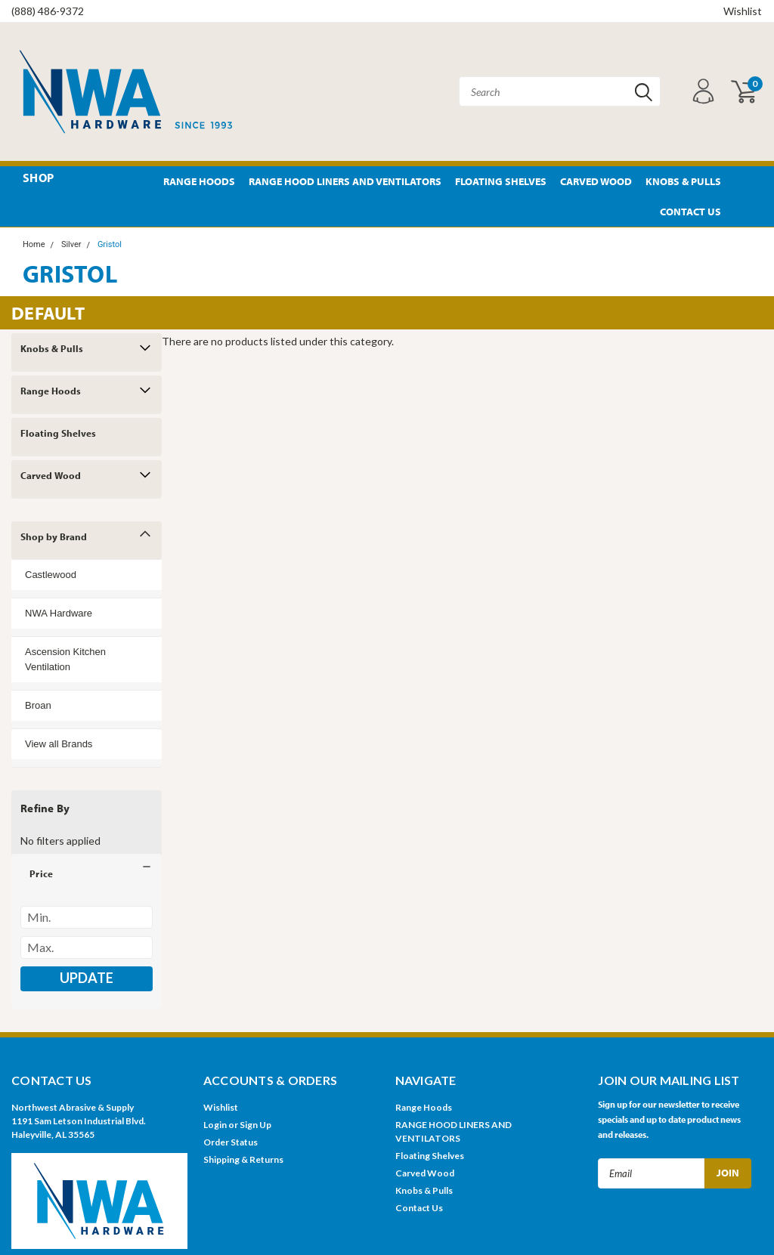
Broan (38, 705)
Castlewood (50, 574)
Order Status (230, 1142)
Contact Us (690, 211)
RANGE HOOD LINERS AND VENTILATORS (345, 181)
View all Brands (58, 744)
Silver (71, 244)
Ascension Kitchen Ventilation (65, 659)
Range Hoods (199, 181)
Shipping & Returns (243, 1159)
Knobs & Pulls (683, 181)
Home (34, 244)
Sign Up (255, 1124)
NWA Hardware (58, 613)
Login (215, 1124)
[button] (86, 873)
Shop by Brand (53, 536)
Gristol (110, 244)
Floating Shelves (500, 181)
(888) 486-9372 (47, 11)
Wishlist (742, 11)
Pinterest (741, 181)
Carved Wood (596, 181)
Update (86, 977)
